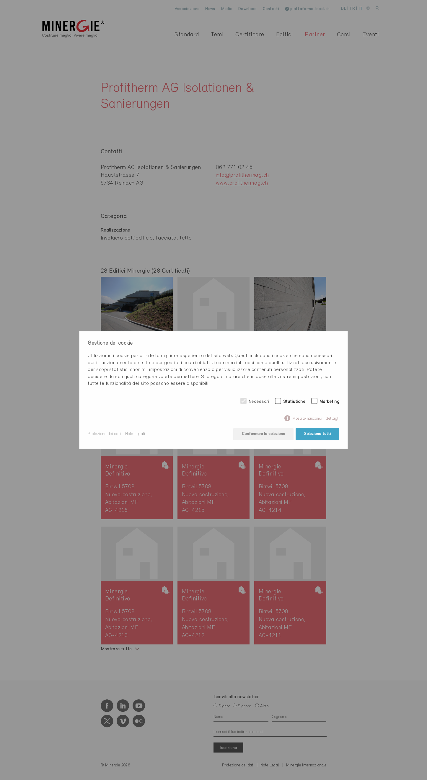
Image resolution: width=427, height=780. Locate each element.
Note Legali (135, 434)
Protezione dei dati (104, 434)
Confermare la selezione (263, 434)
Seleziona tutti (317, 434)
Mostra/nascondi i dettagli (315, 418)
